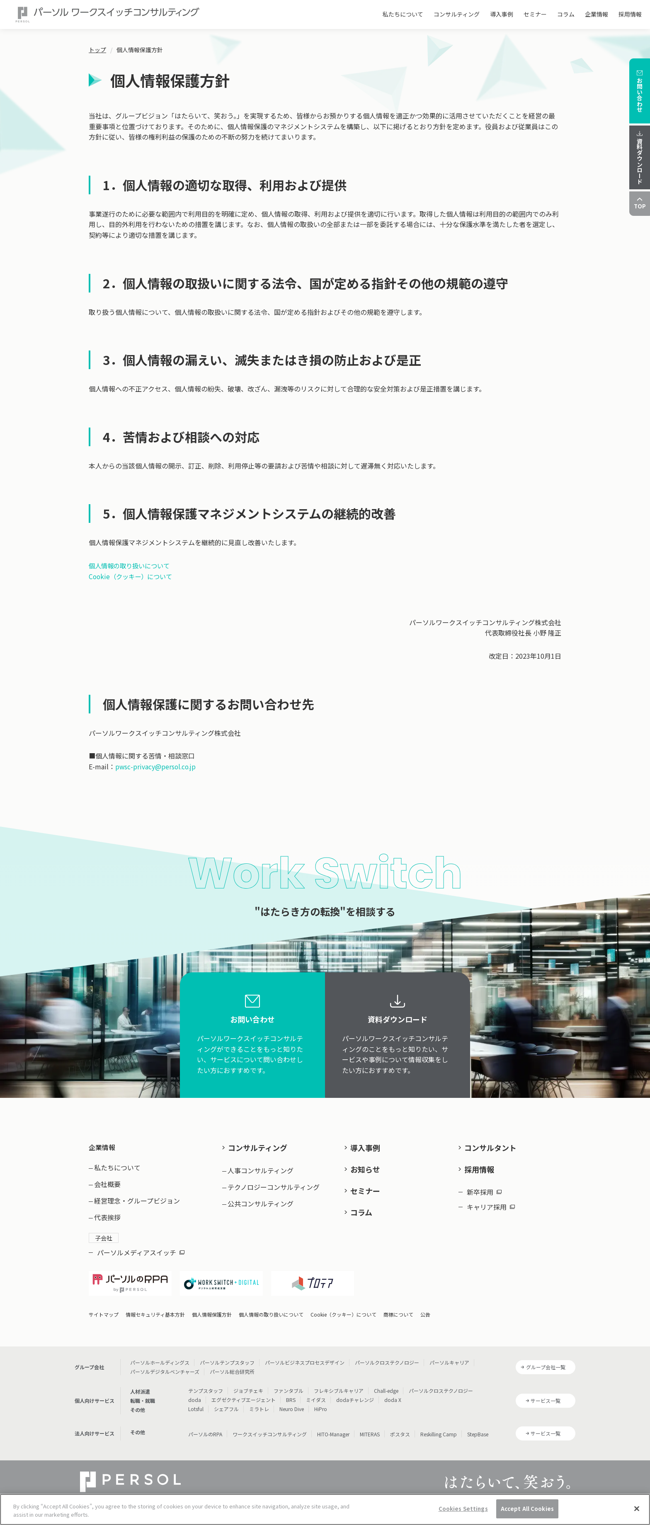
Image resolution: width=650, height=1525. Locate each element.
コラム (566, 14)
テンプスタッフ (205, 1383)
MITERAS (370, 1427)
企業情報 (596, 14)
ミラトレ (259, 1402)
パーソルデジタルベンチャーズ (164, 1364)
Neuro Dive (291, 1402)
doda (194, 1393)
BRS (291, 1393)
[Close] (637, 1508)
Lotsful (196, 1402)
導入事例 (501, 14)
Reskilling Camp (438, 1427)
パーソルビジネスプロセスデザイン (304, 1355)
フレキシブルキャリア (339, 1383)
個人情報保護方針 (212, 1307)
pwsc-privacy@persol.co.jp (156, 766)
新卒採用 (484, 1187)
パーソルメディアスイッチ (140, 1246)
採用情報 (630, 14)
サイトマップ (104, 1307)
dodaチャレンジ (355, 1393)
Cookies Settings (463, 1509)
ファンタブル (288, 1383)
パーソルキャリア (449, 1355)
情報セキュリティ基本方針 (155, 1307)
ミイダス (316, 1393)
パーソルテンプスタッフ (227, 1355)
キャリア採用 (491, 1202)
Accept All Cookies (527, 1509)
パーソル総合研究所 (232, 1364)
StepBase (477, 1427)
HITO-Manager (333, 1427)
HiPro (320, 1402)
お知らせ (365, 1166)
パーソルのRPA (205, 1427)
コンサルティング (457, 14)
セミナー (535, 14)
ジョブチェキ (248, 1383)
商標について (398, 1307)
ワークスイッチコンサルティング (270, 1427)
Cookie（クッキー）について (133, 576)
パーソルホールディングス (159, 1355)
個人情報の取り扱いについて (132, 565)
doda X (392, 1393)
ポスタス (400, 1427)
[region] (325, 1509)
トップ (97, 50)
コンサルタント (490, 1147)
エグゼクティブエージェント (243, 1393)
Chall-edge (386, 1383)
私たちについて (403, 14)
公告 (425, 1307)
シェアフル (226, 1402)
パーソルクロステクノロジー (387, 1355)
